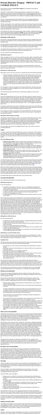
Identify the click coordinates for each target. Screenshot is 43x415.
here (33, 164)
